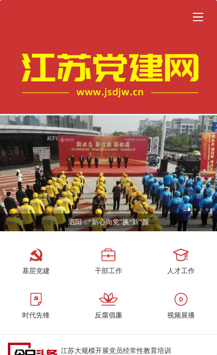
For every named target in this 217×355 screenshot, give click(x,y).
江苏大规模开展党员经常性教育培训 (116, 351)
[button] (198, 16)
